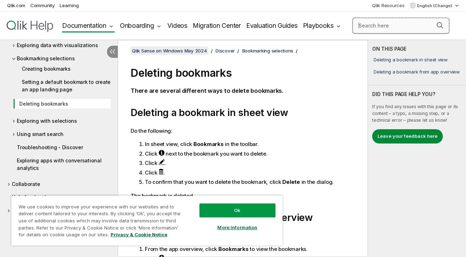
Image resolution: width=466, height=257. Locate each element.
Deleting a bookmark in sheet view (411, 59)
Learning (69, 5)
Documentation (84, 25)
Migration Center (217, 25)
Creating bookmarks (46, 69)
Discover (225, 51)
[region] (146, 220)
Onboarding (137, 25)
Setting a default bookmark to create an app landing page (66, 85)
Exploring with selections (47, 121)
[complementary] (417, 148)
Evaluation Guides (272, 25)
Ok (236, 210)
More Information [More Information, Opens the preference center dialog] (237, 227)
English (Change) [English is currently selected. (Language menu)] (435, 5)
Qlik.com (16, 5)
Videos (177, 25)
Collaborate (26, 184)
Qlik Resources (388, 5)
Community (42, 5)
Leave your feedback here (407, 136)
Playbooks (318, 25)
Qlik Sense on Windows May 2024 (169, 51)
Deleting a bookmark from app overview (417, 72)
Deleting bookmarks (43, 104)
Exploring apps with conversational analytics (59, 164)
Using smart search (40, 134)
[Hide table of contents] (112, 52)
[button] (440, 25)
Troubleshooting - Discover (50, 147)
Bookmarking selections (46, 58)
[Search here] (401, 25)
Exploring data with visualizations (57, 45)
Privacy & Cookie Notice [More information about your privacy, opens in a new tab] (139, 234)
